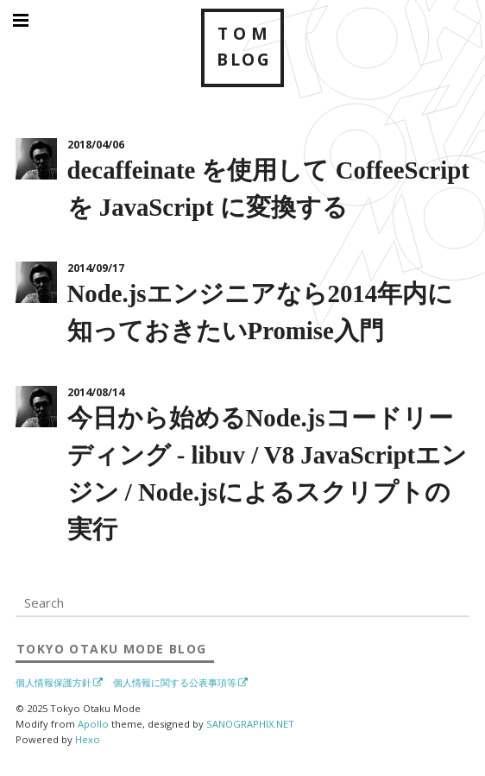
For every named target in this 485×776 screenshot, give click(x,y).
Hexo (87, 739)
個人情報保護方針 (53, 683)
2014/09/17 (95, 268)
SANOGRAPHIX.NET (250, 723)
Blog (111, 648)
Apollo (93, 723)
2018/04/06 (95, 144)
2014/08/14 (95, 392)
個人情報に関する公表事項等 (174, 683)
